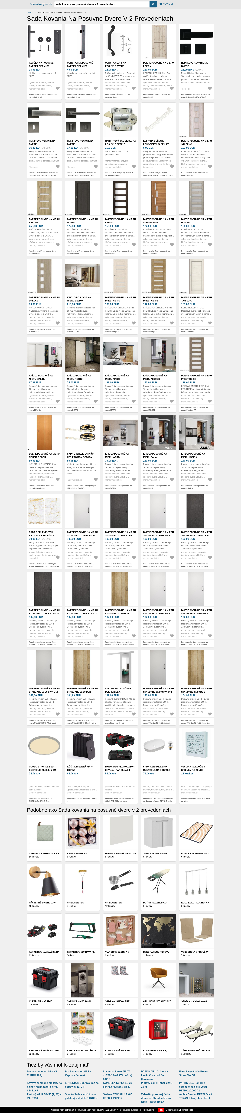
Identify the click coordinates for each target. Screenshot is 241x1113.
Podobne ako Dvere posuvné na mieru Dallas (42, 330)
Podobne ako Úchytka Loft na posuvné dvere (117, 96)
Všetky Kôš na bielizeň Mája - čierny (82, 798)
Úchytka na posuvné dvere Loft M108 (80, 64)
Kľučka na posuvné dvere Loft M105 (41, 64)
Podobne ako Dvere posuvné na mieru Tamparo (194, 330)
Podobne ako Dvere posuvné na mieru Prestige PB (156, 330)
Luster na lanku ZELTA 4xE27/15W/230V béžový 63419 (117, 1075)
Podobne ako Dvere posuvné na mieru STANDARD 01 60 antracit (42, 643)
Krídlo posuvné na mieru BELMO (79, 299)
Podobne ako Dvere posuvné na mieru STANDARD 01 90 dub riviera (195, 721)
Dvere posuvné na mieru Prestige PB (158, 299)
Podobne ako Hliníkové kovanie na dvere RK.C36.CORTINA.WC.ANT (81, 174)
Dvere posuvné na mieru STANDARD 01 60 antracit (44, 612)
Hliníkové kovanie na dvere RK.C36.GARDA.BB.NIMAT (43, 144)
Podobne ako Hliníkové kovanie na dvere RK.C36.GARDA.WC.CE (195, 96)
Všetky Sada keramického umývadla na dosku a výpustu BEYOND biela (158, 800)
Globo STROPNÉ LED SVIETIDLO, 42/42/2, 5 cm (42, 768)
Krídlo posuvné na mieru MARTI (117, 377)
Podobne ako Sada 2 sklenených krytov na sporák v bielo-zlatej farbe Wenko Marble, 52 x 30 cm (44, 566)
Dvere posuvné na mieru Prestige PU (120, 299)
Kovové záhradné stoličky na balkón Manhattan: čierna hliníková (44, 1087)
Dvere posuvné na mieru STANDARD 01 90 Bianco (158, 534)
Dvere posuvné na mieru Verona (44, 221)
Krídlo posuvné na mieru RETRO (79, 377)
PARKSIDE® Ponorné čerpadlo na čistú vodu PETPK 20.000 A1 (193, 1087)
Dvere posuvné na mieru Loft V (158, 64)
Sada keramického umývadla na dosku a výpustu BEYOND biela (157, 770)
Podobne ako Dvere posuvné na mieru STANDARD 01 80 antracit (80, 643)
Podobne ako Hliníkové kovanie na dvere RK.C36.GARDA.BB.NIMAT (43, 174)
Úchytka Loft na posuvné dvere (115, 64)
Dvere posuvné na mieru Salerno (196, 143)
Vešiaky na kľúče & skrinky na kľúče (193, 768)
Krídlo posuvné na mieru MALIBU (41, 377)
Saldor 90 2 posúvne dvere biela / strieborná (118, 691)
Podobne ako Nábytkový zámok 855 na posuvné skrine (120, 174)
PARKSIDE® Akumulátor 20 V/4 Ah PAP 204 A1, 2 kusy (119, 770)
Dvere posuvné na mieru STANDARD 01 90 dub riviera (196, 691)
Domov (30, 12)
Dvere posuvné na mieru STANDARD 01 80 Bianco (196, 612)
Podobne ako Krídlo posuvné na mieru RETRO (80, 408)
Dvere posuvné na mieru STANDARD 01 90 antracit (120, 534)
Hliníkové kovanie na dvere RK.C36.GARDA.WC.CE (194, 66)
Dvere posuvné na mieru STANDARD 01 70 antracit (196, 534)
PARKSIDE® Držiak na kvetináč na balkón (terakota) (154, 1075)
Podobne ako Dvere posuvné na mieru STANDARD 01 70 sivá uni (42, 721)
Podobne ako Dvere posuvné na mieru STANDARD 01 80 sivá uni (156, 721)
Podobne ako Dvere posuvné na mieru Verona (42, 252)
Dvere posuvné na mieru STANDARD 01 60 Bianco (158, 612)
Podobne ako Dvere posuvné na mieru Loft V (156, 96)
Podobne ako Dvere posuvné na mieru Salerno (194, 174)
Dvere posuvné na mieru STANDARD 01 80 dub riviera (82, 691)
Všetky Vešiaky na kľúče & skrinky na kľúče (195, 800)
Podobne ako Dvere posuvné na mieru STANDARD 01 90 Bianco (156, 565)
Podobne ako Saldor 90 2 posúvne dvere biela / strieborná (119, 721)
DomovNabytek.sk (41, 4)
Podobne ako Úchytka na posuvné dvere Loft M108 (81, 96)
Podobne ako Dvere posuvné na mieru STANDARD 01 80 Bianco (194, 643)
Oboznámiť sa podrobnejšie (179, 1110)
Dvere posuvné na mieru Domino (82, 221)
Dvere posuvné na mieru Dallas (44, 299)
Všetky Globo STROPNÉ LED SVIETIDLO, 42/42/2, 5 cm (41, 800)
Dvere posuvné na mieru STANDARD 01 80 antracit (82, 612)
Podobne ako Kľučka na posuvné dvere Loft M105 (43, 96)
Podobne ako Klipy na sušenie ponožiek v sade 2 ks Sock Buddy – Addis (158, 175)
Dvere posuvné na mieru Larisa (120, 221)
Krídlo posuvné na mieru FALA (155, 455)
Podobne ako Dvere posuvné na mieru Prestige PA (194, 408)
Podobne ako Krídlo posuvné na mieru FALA (156, 487)
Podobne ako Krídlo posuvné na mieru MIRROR (156, 408)
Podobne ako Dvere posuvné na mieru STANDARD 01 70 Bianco (80, 565)
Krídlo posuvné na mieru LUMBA (193, 455)
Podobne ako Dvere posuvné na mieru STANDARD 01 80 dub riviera (81, 721)
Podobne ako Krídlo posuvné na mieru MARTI (118, 408)
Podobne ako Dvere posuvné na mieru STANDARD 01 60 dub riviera (119, 643)
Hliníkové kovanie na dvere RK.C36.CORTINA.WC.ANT (81, 144)
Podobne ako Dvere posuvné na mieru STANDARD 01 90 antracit (118, 565)
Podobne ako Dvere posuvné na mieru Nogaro (194, 252)
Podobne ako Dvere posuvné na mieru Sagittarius (156, 252)
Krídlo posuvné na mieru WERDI (117, 455)
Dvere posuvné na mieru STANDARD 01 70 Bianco (82, 534)
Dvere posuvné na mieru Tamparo (196, 299)
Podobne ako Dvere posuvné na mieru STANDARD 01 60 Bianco (156, 643)
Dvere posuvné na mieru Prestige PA (196, 377)
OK (161, 1110)
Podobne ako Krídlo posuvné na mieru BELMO (80, 330)
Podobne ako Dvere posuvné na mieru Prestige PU (118, 330)
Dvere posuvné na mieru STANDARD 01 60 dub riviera (120, 613)
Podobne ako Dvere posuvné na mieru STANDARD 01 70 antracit (194, 565)
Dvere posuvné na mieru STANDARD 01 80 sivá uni (158, 690)
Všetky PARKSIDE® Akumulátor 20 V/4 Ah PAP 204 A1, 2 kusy (119, 800)
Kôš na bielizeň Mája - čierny (80, 768)
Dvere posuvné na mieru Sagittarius (158, 221)
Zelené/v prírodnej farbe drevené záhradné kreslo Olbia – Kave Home (156, 1098)
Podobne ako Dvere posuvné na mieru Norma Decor (42, 487)
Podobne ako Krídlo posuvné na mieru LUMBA (194, 487)
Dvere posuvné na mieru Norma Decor (44, 455)
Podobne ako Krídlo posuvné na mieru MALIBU (42, 408)
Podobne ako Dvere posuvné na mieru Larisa (118, 252)
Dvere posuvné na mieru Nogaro (196, 221)
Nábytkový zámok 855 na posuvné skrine (120, 143)
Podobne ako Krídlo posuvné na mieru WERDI (118, 487)
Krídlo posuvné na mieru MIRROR (155, 377)
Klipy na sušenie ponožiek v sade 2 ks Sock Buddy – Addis (156, 144)
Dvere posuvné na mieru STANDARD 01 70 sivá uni (44, 690)
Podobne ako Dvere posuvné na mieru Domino (80, 252)
